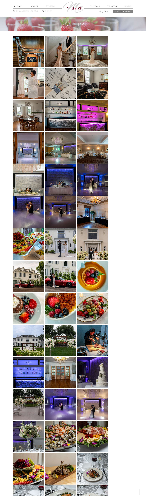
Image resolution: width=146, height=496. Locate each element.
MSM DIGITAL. (101, 486)
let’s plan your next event (123, 11)
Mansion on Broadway (51, 486)
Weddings (95, 477)
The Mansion (107, 482)
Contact (119, 482)
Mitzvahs (115, 477)
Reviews (96, 482)
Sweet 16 (105, 477)
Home (86, 477)
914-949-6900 (57, 477)
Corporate (107, 479)
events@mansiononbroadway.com (47, 479)
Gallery (87, 482)
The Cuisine (119, 479)
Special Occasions (92, 479)
